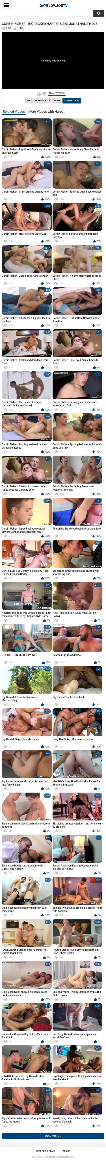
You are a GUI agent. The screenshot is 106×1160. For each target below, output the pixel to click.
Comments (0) (71, 100)
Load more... (53, 1135)
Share (57, 100)
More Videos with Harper (46, 111)
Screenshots (42, 100)
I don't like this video (44, 94)
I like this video (39, 94)
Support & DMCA (45, 1151)
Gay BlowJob (49, 1157)
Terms (66, 1151)
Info (29, 100)
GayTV (53, 5)
